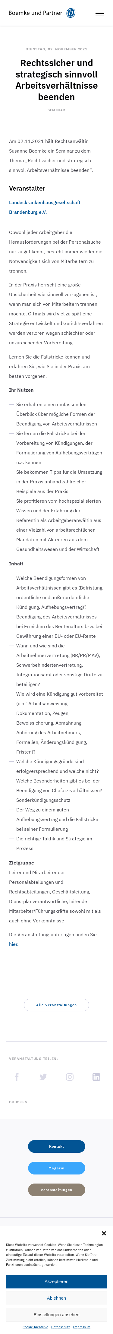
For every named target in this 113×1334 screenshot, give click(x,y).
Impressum (81, 1327)
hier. (14, 944)
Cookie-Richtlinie (35, 1327)
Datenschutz (60, 1327)
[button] (104, 1233)
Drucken (18, 1102)
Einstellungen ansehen (57, 1314)
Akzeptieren (56, 1281)
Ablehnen (56, 1298)
